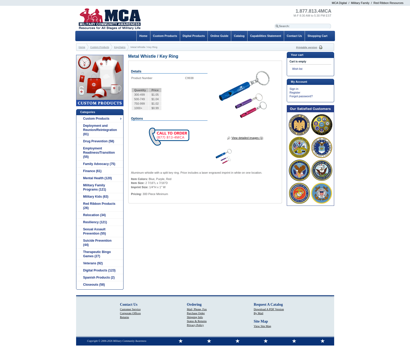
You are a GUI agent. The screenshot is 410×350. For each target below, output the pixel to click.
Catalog (239, 35)
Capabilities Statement (265, 35)
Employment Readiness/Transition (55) (99, 153)
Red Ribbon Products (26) (99, 206)
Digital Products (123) (99, 270)
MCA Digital (339, 2)
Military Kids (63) (95, 196)
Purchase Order (196, 313)
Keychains (119, 47)
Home (143, 35)
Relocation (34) (94, 215)
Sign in (294, 88)
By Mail (258, 313)
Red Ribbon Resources (388, 2)
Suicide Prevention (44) (97, 243)
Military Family (360, 2)
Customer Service (130, 309)
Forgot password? (301, 96)
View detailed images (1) (247, 137)
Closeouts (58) (94, 284)
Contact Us (294, 35)
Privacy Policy (195, 325)
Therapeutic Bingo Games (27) (97, 254)
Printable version (306, 47)
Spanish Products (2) (99, 277)
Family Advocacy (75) (99, 164)
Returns (124, 317)
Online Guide (219, 35)
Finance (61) (92, 171)
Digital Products (194, 35)
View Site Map (262, 326)
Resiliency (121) (95, 222)
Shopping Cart (318, 35)
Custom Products (96, 118)
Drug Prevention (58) (98, 141)
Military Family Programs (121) (94, 187)
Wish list (297, 68)
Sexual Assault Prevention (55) (94, 231)
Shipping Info (195, 317)
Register (295, 92)
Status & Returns (197, 321)
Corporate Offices (130, 313)
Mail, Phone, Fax (197, 309)
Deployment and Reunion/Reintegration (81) (100, 130)
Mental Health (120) (97, 178)
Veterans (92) (93, 263)
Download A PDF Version (269, 309)
